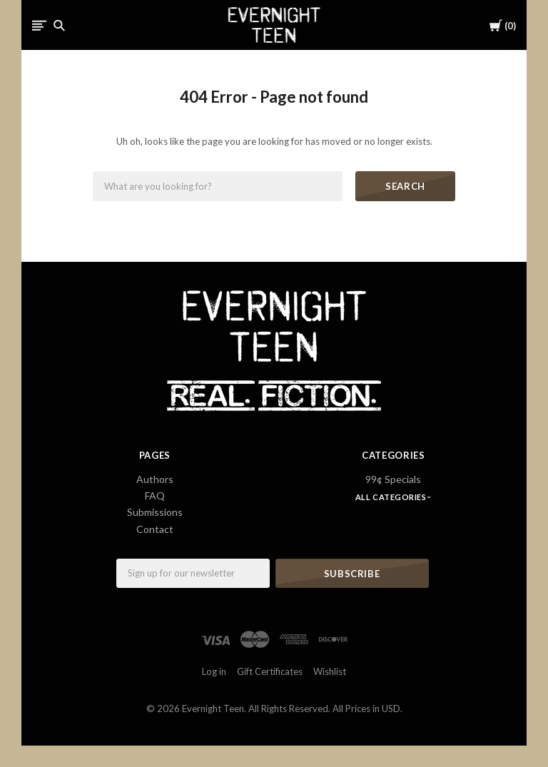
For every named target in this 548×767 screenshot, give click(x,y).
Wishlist (329, 671)
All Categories (391, 497)
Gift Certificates (270, 671)
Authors (154, 479)
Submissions (155, 512)
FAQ (155, 495)
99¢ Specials (393, 479)
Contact (154, 529)
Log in (214, 671)
